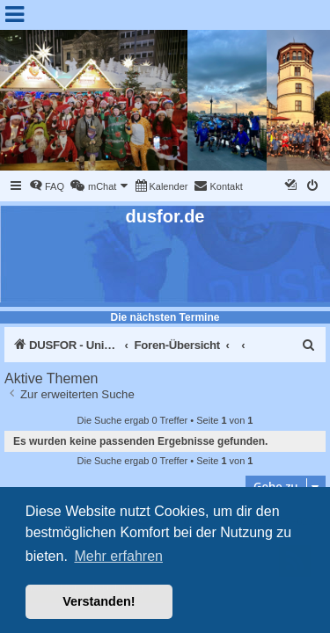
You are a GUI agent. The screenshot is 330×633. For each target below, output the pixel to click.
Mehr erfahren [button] (118, 556)
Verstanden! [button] (98, 601)
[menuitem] (46, 186)
